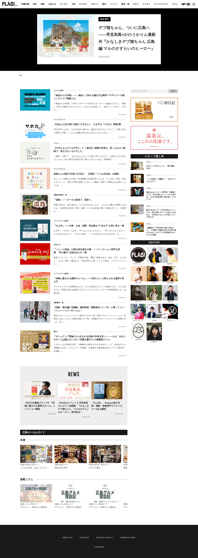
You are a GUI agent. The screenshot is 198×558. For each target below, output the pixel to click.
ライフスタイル (161, 4)
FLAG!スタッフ (138, 256)
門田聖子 (154, 333)
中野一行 (138, 293)
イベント (114, 4)
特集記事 (25, 4)
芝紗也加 (154, 293)
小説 (73, 4)
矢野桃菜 (138, 331)
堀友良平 (154, 256)
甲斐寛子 (170, 256)
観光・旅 (125, 4)
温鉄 (43, 4)
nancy (154, 274)
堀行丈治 (138, 274)
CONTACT (84, 538)
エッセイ (64, 4)
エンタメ (146, 4)
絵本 (35, 4)
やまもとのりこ (138, 312)
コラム (174, 4)
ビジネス (83, 4)
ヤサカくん (170, 312)
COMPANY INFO (128, 538)
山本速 (154, 312)
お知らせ (52, 4)
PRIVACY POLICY (104, 538)
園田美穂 (170, 274)
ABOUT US (67, 538)
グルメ (136, 4)
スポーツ (94, 4)
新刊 (104, 4)
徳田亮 (170, 293)
